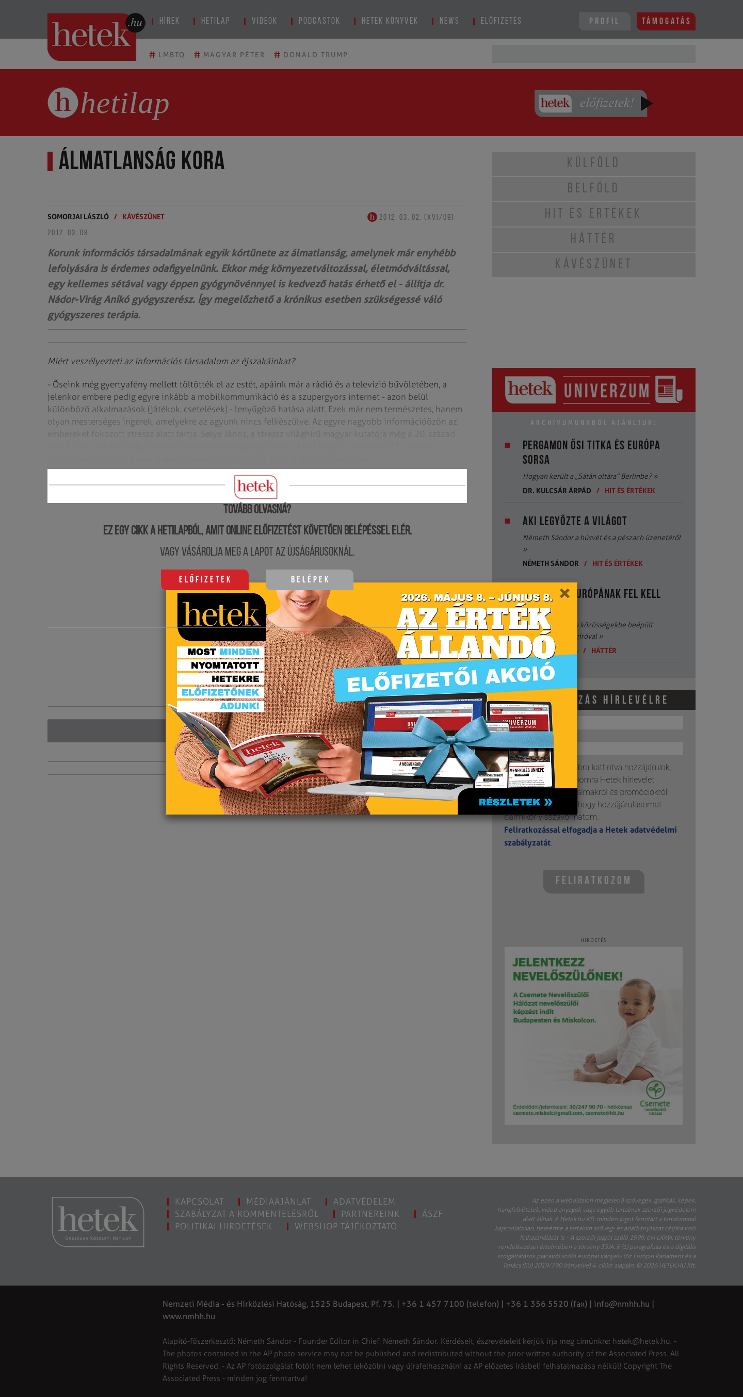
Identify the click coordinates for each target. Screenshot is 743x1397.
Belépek (310, 580)
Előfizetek (205, 580)
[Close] (564, 596)
